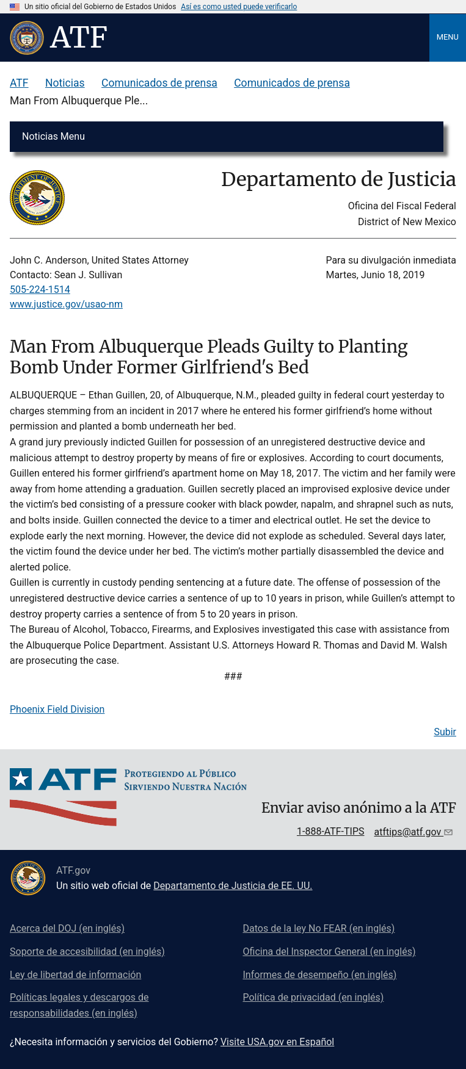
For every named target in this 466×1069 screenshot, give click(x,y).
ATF (19, 83)
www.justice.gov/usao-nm (66, 304)
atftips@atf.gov (409, 832)
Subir (445, 732)
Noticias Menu (53, 136)
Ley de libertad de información (75, 975)
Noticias (65, 83)
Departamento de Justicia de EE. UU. (232, 885)
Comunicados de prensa (159, 83)
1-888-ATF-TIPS (331, 831)
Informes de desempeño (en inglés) (320, 975)
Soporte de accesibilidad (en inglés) (87, 951)
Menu (448, 36)
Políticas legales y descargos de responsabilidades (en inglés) (79, 1005)
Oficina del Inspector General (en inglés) (329, 951)
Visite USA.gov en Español (277, 1042)
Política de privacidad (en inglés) (313, 997)
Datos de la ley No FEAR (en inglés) (319, 928)
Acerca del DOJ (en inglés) (67, 928)
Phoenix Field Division (57, 709)
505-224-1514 (40, 289)
